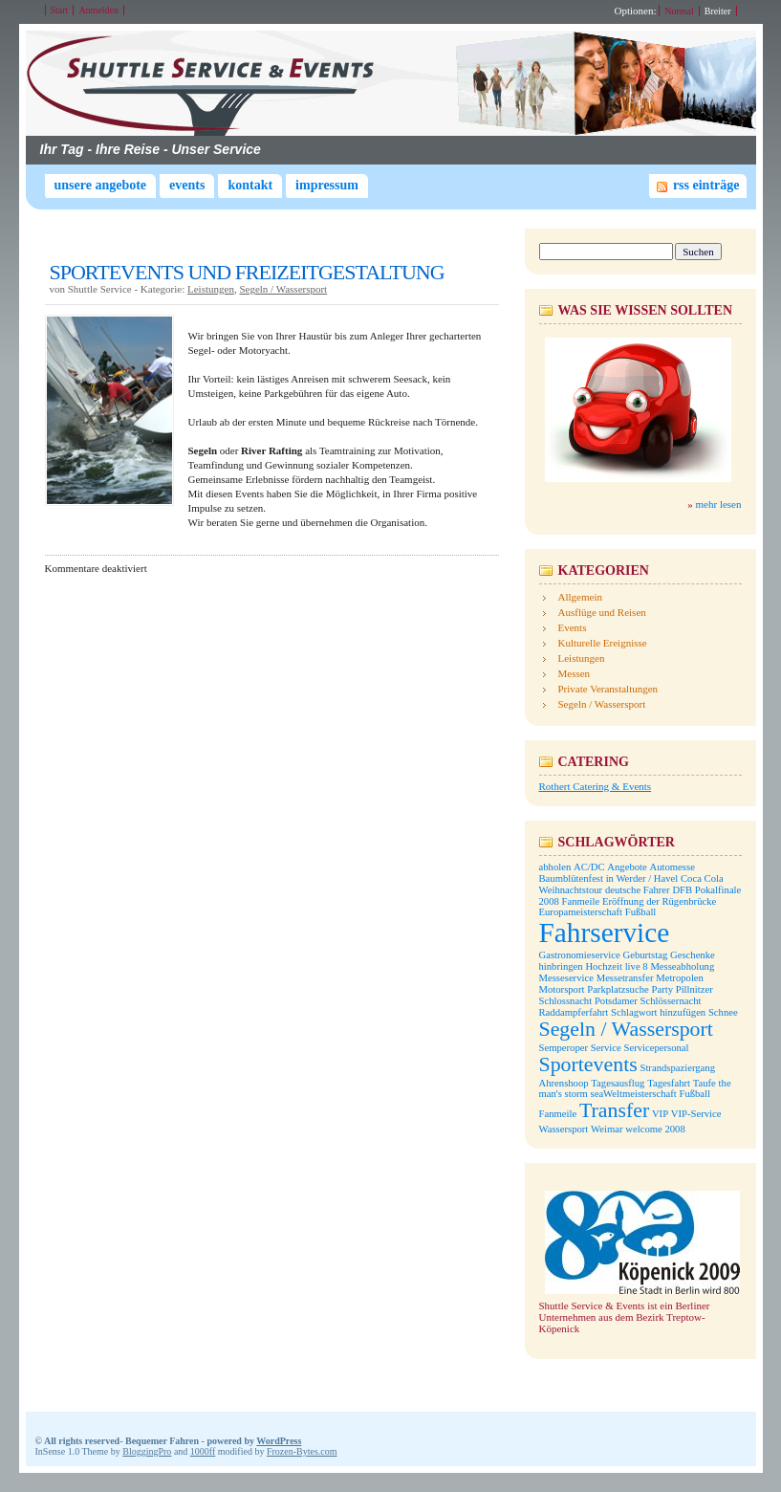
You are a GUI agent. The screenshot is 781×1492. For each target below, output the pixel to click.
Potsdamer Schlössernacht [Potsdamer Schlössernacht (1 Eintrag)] (648, 1001)
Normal (679, 11)
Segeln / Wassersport (283, 289)
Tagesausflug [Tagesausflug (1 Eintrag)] (617, 1083)
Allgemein (580, 597)
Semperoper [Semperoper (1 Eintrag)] (564, 1047)
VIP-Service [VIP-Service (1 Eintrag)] (696, 1113)
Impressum (326, 185)
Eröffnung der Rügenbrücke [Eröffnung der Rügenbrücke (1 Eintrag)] (659, 901)
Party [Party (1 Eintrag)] (662, 989)
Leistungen (210, 289)
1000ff (202, 1451)
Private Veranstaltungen (608, 688)
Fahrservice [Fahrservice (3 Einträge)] (604, 932)
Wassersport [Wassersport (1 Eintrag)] (564, 1129)
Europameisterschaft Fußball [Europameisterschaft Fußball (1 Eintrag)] (598, 912)
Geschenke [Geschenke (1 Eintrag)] (692, 955)
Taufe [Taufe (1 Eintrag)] (704, 1083)
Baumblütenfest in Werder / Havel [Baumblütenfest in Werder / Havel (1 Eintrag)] (609, 878)
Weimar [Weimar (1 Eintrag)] (606, 1129)
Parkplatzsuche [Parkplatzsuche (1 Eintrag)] (618, 989)
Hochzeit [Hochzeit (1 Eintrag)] (603, 966)
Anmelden (98, 10)
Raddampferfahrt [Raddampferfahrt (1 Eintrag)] (574, 1012)
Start (60, 10)
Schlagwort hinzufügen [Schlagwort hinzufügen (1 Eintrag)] (658, 1012)
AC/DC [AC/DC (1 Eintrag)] (589, 867)
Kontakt (250, 185)
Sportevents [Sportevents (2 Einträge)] (588, 1064)
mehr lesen (719, 504)
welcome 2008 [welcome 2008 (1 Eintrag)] (654, 1129)
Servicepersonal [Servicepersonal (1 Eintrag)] (655, 1047)
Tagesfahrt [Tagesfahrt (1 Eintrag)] (668, 1083)
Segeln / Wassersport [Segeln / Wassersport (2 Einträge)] (626, 1029)
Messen (574, 673)
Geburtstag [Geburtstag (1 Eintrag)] (644, 955)
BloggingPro (146, 1451)
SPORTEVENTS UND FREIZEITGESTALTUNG (247, 272)
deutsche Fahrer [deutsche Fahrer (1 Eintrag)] (637, 890)
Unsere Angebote (100, 185)
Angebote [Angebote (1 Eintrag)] (626, 867)
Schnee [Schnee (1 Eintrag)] (723, 1012)
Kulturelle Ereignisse (602, 642)
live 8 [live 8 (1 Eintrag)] (636, 966)
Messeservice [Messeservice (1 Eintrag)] (566, 978)
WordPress (278, 1441)
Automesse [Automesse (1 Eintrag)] (672, 867)
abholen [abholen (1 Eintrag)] (555, 867)
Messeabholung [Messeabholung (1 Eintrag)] (682, 966)
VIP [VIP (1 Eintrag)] (660, 1113)
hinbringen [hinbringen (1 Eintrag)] (561, 966)
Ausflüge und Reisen (602, 612)
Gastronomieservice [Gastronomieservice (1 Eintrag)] (579, 955)
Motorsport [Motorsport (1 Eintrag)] (562, 989)
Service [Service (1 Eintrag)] (606, 1047)
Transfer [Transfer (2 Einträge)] (614, 1110)
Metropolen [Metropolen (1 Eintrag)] (680, 978)
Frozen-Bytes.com (302, 1451)
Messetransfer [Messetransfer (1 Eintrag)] (625, 978)
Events (187, 185)
